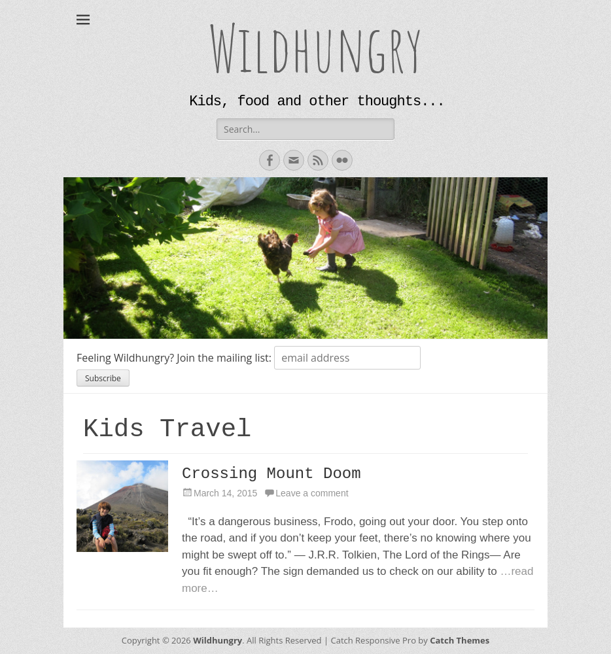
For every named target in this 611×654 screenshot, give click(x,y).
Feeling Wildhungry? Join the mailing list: (175, 358)
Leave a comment (311, 493)
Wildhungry (315, 47)
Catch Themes (459, 640)
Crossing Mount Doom (271, 474)
